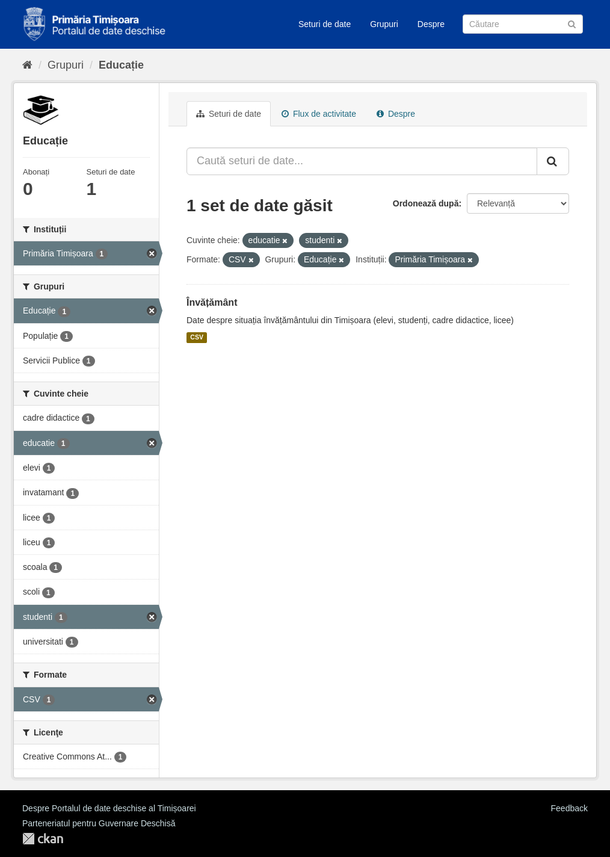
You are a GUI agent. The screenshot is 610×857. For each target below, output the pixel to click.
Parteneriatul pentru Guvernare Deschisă (98, 823)
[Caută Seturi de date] (523, 24)
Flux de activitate (319, 114)
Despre (431, 24)
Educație (121, 65)
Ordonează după (426, 203)
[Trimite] (572, 23)
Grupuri (384, 24)
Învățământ (211, 302)
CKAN (42, 838)
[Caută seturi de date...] (361, 161)
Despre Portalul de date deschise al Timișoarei (109, 808)
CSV (196, 337)
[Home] (27, 65)
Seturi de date (324, 24)
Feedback (569, 808)
